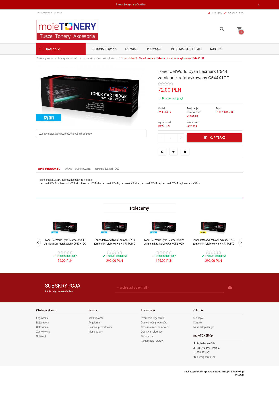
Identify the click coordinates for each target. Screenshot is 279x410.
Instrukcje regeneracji (153, 318)
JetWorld (192, 125)
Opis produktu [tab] (49, 169)
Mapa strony (96, 331)
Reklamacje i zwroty (152, 340)
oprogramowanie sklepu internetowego (225, 371)
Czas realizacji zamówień (155, 327)
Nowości (131, 49)
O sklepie (198, 318)
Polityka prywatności (100, 327)
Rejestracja (42, 322)
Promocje (154, 49)
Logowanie (42, 318)
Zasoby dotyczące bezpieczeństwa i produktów (65, 133)
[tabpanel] (139, 185)
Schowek (41, 336)
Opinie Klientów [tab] (107, 169)
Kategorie (49, 49)
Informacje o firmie (186, 49)
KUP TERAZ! (214, 138)
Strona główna (105, 49)
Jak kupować (96, 318)
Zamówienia (43, 331)
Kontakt (216, 49)
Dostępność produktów (154, 322)
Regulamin (95, 322)
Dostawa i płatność (152, 331)
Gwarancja (147, 336)
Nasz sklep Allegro (203, 327)
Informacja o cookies (194, 371)
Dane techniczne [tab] (78, 169)
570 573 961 (202, 352)
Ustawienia (42, 327)
